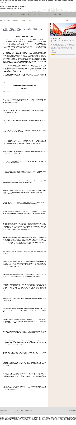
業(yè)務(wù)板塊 (32, 14)
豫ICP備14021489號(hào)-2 (5, 412)
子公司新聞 (23, 20)
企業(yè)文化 (48, 14)
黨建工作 (41, 14)
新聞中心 (23, 14)
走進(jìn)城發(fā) (14, 14)
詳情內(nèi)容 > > (54, 52)
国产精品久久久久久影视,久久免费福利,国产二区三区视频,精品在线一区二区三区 (13, 417)
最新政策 (29, 20)
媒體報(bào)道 (15, 20)
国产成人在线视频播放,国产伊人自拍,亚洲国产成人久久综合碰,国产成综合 (38, 419)
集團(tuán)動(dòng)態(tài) (5, 20)
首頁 (7, 14)
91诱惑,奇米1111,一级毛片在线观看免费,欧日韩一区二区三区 (15, 419)
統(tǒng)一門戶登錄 (71, 10)
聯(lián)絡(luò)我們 (70, 14)
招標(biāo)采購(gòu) (58, 14)
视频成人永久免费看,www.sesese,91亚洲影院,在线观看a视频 (13, 418)
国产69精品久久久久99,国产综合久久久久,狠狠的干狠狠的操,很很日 (38, 417)
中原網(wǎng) (22, 412)
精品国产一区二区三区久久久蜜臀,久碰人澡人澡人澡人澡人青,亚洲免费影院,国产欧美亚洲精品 (39, 418)
